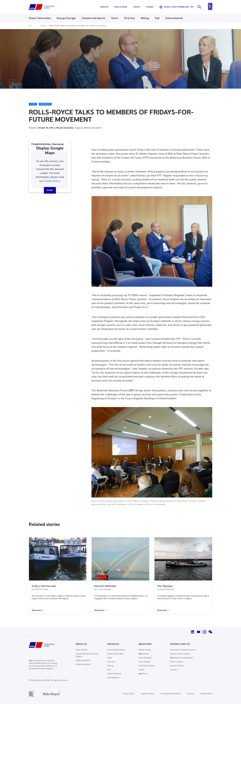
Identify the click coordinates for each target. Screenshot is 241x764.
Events (142, 670)
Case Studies (144, 662)
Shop (143, 674)
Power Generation (115, 654)
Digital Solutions (83, 660)
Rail (108, 670)
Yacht (109, 658)
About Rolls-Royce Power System (87, 655)
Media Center (145, 650)
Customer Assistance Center (183, 650)
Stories (144, 654)
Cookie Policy (52, 181)
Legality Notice (147, 694)
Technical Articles (146, 666)
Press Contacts (176, 662)
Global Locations (83, 664)
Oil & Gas (111, 662)
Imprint (190, 694)
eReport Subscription (181, 658)
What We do (81, 650)
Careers (173, 670)
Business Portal (177, 666)
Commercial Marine (116, 650)
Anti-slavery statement (171, 694)
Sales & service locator (180, 654)
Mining (110, 666)
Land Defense (113, 678)
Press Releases (145, 658)
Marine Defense (114, 674)
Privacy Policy (128, 694)
